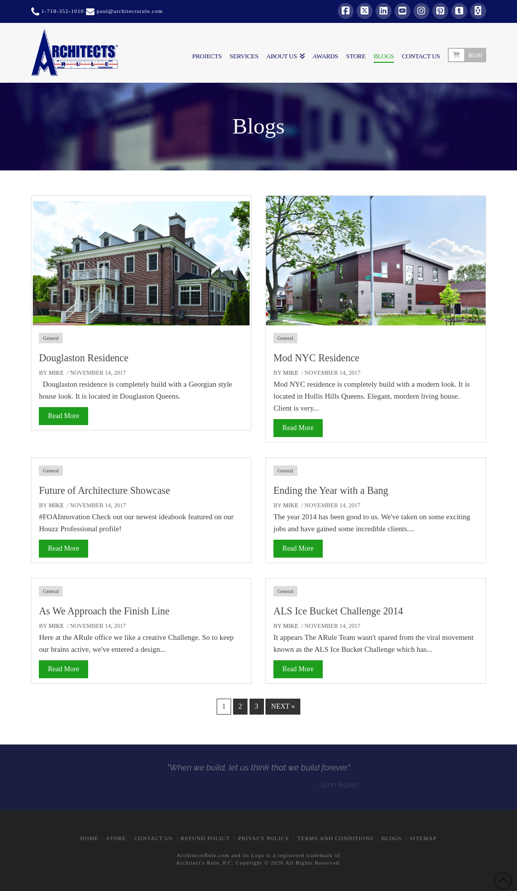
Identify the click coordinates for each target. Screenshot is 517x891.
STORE (117, 838)
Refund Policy (205, 838)
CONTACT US (153, 838)
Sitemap (423, 838)
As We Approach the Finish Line (104, 610)
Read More (63, 416)
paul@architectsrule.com (130, 11)
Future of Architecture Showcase (104, 490)
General (51, 338)
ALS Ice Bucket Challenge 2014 (338, 610)
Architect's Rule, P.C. (205, 863)
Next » (283, 706)
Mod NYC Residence (316, 357)
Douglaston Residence (84, 357)
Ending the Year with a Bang (330, 490)
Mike (56, 372)
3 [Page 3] (256, 706)
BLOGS (392, 838)
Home (89, 838)
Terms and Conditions (335, 838)
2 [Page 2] (240, 706)
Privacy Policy (263, 838)
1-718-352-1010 (61, 11)
